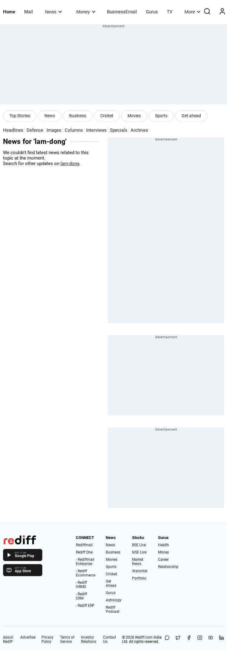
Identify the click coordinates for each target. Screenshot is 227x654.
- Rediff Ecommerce (85, 573)
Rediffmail (84, 545)
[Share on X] (178, 639)
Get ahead (191, 115)
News (53, 11)
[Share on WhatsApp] (167, 639)
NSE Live (139, 552)
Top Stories (19, 115)
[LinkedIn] (221, 639)
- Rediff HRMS (81, 584)
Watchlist (140, 571)
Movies (134, 115)
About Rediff (8, 639)
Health (163, 545)
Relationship (168, 567)
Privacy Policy (47, 639)
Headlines (13, 130)
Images (54, 130)
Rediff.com (144, 637)
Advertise (27, 637)
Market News (137, 561)
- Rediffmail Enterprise (85, 561)
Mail (28, 12)
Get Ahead (111, 583)
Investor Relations (88, 639)
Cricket (106, 115)
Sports (161, 115)
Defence (35, 130)
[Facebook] (188, 639)
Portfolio (139, 578)
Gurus (152, 12)
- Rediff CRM (81, 596)
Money (86, 11)
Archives (139, 130)
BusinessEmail (122, 12)
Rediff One (84, 552)
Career (163, 559)
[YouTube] (210, 639)
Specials (118, 130)
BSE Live (139, 545)
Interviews (96, 130)
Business (77, 115)
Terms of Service (67, 639)
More (192, 11)
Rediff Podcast (112, 609)
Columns (74, 130)
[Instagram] (199, 639)
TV (170, 12)
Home (9, 12)
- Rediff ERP (85, 605)
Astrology (114, 600)
